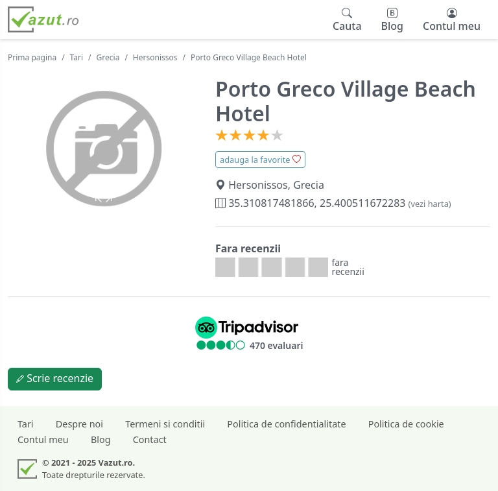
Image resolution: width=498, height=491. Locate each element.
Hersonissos (155, 57)
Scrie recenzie (54, 378)
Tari (77, 57)
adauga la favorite (260, 159)
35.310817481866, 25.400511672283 (333, 203)
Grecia (108, 57)
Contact (150, 439)
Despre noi (79, 424)
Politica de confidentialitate (286, 424)
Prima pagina (32, 57)
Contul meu (43, 439)
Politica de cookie (406, 424)
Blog (101, 439)
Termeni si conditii (165, 424)
